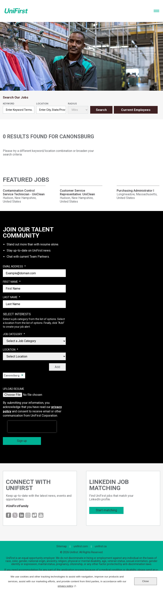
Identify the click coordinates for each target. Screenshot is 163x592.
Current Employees (135, 110)
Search (101, 110)
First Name (12, 282)
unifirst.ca (101, 546)
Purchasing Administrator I (135, 190)
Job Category (14, 334)
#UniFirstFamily (17, 506)
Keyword (8, 103)
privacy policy (67, 585)
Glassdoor (34, 515)
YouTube (40, 515)
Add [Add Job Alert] (57, 367)
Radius (72, 103)
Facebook (8, 515)
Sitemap (61, 546)
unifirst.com (81, 546)
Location (42, 103)
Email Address (14, 267)
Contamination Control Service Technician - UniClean (24, 192)
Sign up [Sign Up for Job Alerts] (22, 441)
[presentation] (32, 426)
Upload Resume (13, 388)
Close (145, 581)
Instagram (28, 515)
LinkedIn (21, 515)
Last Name (11, 297)
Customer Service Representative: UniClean (77, 192)
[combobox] (51, 110)
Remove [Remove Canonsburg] (22, 375)
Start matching (106, 510)
